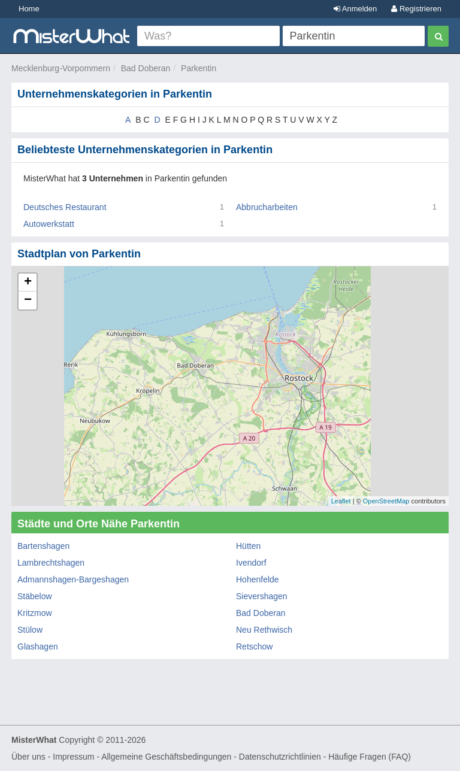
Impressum (73, 756)
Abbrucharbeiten (267, 207)
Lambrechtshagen (50, 562)
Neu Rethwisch (264, 630)
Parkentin (198, 68)
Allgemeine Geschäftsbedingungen (166, 756)
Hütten (248, 546)
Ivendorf (251, 562)
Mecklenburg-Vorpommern (60, 68)
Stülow (30, 630)
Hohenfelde (257, 579)
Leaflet (341, 501)
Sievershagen (262, 596)
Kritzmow (34, 613)
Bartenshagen (43, 546)
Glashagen (37, 646)
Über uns (28, 756)
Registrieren (416, 8)
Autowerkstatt (48, 224)
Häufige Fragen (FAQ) (369, 756)
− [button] (28, 300)
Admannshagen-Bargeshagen (73, 579)
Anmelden (355, 8)
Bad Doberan (146, 68)
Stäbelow (34, 596)
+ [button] (28, 283)
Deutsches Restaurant (65, 207)
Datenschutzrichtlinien (280, 756)
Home (29, 8)
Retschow (254, 646)
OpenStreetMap (386, 501)
